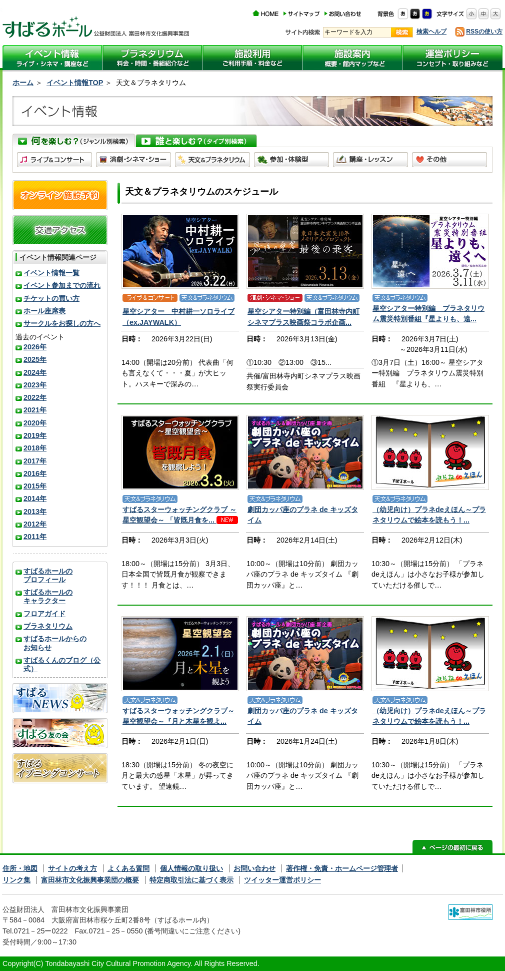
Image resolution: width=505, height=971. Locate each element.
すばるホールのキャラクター (48, 596)
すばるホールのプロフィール (48, 575)
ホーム (23, 83)
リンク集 (16, 880)
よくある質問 (129, 868)
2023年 (35, 385)
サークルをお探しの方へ (62, 323)
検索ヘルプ (431, 31)
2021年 (35, 410)
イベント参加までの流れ (62, 285)
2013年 (35, 512)
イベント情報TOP (74, 83)
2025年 (35, 359)
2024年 (35, 372)
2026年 (35, 347)
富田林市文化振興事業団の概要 (90, 880)
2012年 (35, 524)
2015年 (35, 486)
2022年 (35, 397)
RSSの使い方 (484, 31)
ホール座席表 (45, 311)
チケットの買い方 (52, 298)
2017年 (35, 461)
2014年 (35, 499)
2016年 (35, 473)
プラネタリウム (48, 626)
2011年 (35, 537)
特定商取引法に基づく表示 (192, 880)
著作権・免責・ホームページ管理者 (342, 868)
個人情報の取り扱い (191, 868)
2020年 (35, 423)
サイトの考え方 (72, 868)
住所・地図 (20, 868)
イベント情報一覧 (52, 273)
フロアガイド (45, 614)
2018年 (35, 448)
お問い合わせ (255, 868)
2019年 (35, 435)
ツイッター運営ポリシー (282, 880)
